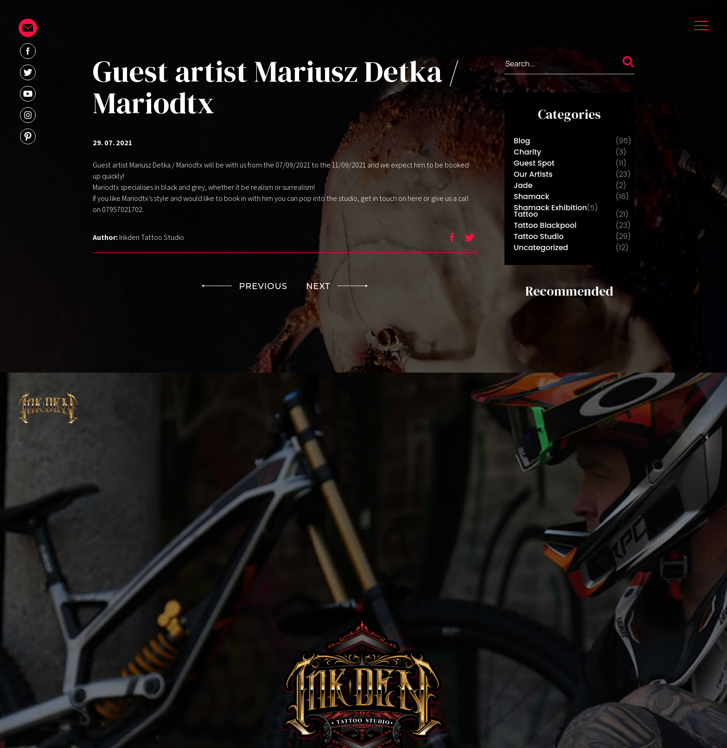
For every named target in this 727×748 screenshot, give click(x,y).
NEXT (337, 286)
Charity (527, 152)
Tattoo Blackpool (545, 225)
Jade (523, 185)
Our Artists (533, 174)
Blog (522, 140)
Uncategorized (541, 247)
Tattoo (526, 214)
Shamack (531, 196)
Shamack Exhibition (550, 207)
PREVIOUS (244, 286)
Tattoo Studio (539, 236)
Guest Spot (534, 163)
